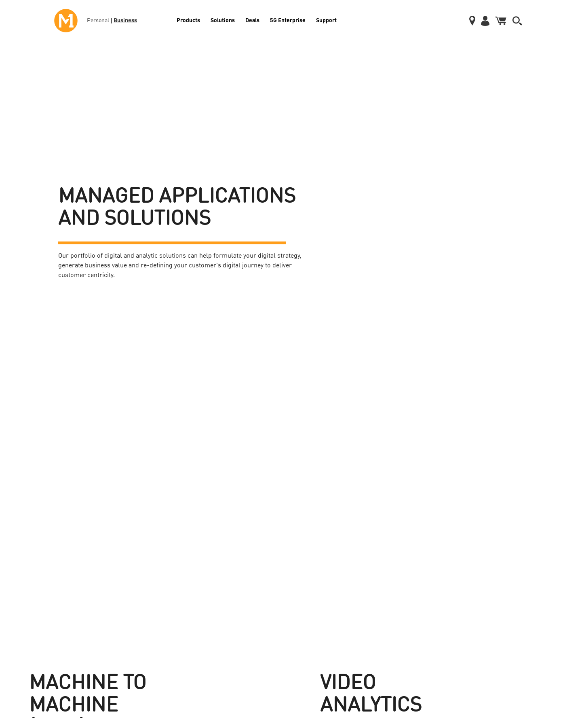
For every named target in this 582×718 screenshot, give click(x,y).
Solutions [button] (176, 544)
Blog (408, 601)
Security (170, 601)
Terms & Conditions (530, 618)
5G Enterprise (288, 20)
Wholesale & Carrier (183, 584)
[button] (517, 21)
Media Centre (417, 566)
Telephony (32, 618)
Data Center (34, 636)
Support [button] (521, 544)
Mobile (28, 566)
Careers (411, 584)
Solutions (223, 20)
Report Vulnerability (530, 636)
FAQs (514, 601)
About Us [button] (417, 544)
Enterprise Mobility (182, 566)
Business (125, 20)
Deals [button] (291, 544)
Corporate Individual (304, 584)
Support (326, 20)
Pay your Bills (523, 566)
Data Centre (295, 601)
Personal (98, 20)
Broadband (33, 601)
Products (188, 20)
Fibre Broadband (301, 566)
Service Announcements (535, 584)
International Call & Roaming (52, 584)
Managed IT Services (184, 618)
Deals (252, 20)
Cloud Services (37, 653)
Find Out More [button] (78, 455)
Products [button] (35, 544)
